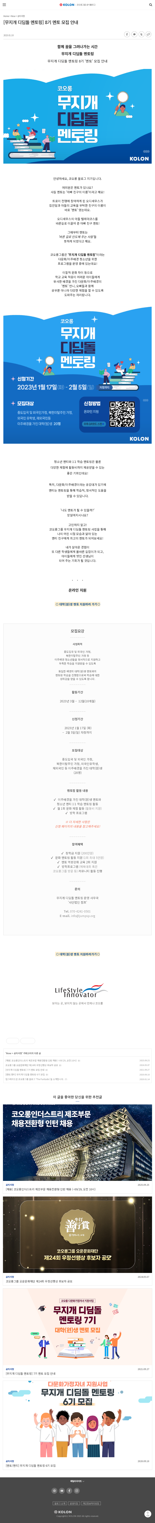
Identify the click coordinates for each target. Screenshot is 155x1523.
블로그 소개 (59, 1503)
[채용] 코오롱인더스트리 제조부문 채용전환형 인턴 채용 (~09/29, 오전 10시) (41, 1060)
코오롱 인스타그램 (76, 1491)
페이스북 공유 (127, 34)
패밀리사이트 (76, 1481)
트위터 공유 (141, 34)
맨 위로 (147, 1514)
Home (6, 16)
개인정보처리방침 (91, 1503)
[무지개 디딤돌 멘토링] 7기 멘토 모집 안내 (24, 1069)
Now (13, 16)
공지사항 (21, 16)
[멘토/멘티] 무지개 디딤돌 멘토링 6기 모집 (25, 1074)
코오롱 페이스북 (68, 1491)
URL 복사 (148, 34)
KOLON (57, 1512)
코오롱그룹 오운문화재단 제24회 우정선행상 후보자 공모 (31, 1065)
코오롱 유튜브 (61, 1491)
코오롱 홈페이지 (53, 1491)
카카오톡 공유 (134, 34)
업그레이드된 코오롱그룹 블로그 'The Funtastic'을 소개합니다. (34, 1079)
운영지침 (74, 1503)
